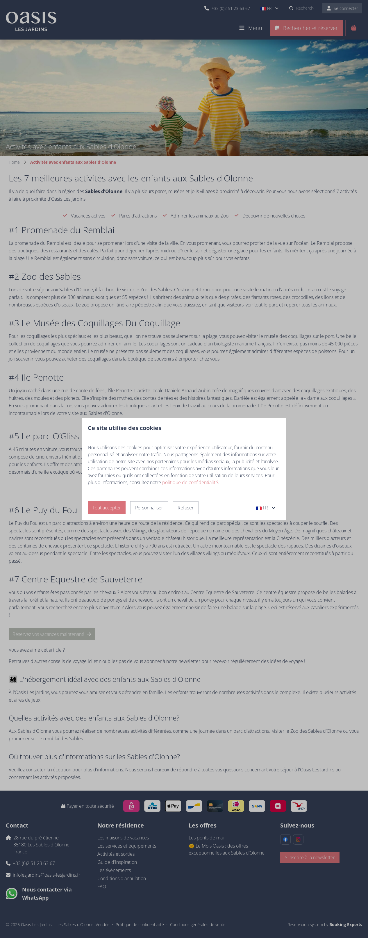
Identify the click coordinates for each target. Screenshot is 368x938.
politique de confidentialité (190, 482)
